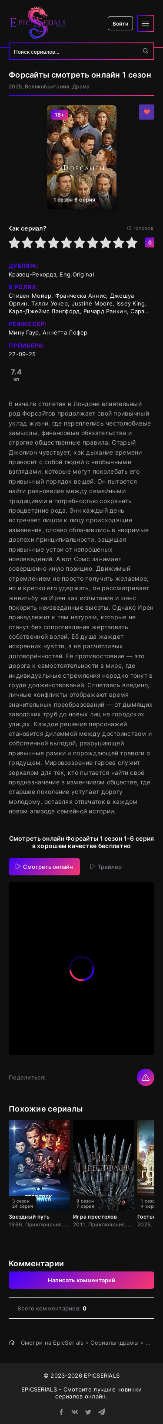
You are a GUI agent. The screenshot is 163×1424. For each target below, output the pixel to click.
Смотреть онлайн (44, 866)
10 (131, 242)
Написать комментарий (81, 1280)
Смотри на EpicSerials (52, 1342)
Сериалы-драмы (114, 1342)
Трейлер (106, 866)
